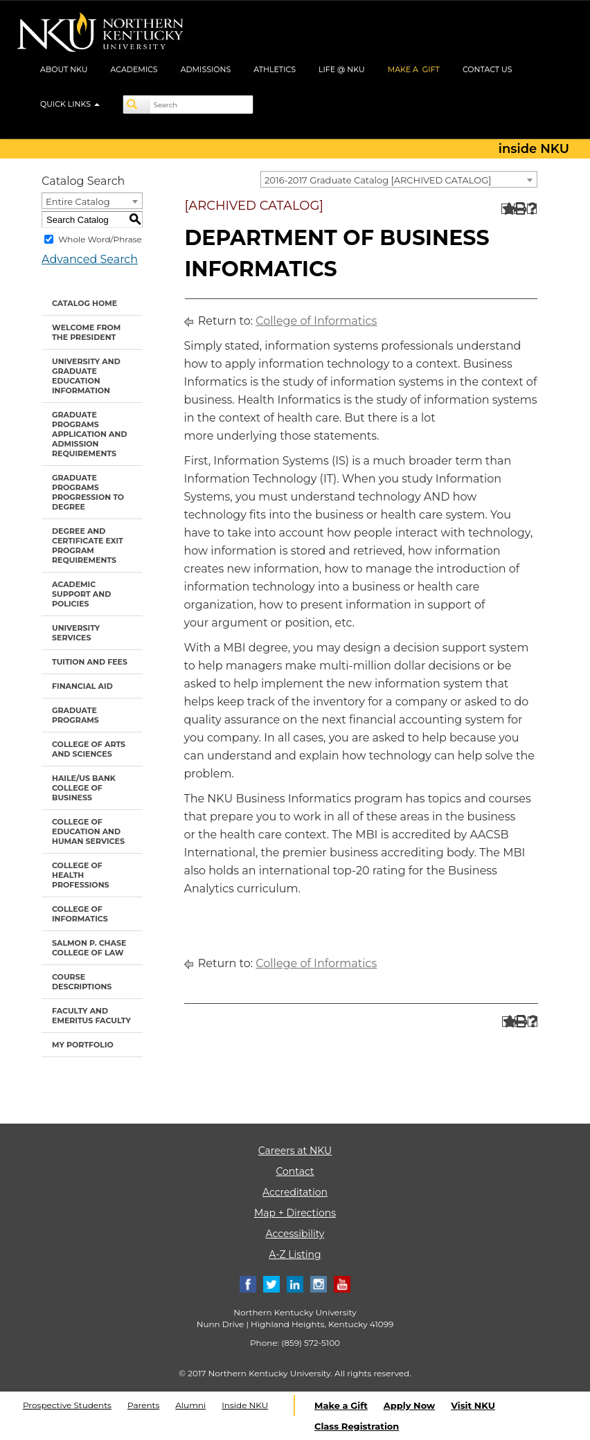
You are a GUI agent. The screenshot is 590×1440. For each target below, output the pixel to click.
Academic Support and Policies (81, 594)
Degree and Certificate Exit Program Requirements (87, 545)
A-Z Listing (295, 1254)
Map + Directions (295, 1213)
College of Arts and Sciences (88, 749)
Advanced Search (90, 259)
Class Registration (356, 1426)
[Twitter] (271, 1283)
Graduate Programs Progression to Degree (88, 492)
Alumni (190, 1405)
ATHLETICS (274, 69)
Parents (143, 1405)
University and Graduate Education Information (86, 376)
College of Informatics (80, 914)
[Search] (137, 105)
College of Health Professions (80, 875)
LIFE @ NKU (342, 69)
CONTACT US (487, 69)
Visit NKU (473, 1405)
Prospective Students (67, 1405)
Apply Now (409, 1405)
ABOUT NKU (64, 69)
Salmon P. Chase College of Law (89, 947)
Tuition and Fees (89, 662)
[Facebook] (248, 1283)
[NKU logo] (100, 34)
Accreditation (295, 1192)
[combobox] (398, 179)
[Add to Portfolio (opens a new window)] (506, 209)
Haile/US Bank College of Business (84, 787)
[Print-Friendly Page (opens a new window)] (519, 209)
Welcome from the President (86, 332)
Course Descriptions (81, 981)
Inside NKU (245, 1405)
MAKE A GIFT (414, 69)
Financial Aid (82, 686)
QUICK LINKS (70, 104)
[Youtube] (342, 1283)
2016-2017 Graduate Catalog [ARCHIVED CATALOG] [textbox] (378, 180)
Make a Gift (341, 1405)
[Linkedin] (295, 1283)
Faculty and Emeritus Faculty (91, 1015)
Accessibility (295, 1233)
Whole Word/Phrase (100, 239)
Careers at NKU (295, 1150)
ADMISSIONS (206, 69)
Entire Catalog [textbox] (78, 201)
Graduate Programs (75, 715)
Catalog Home (84, 303)
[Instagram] (318, 1283)
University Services (76, 632)
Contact (295, 1171)
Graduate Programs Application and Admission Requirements (89, 434)
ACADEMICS (134, 69)
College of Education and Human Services (88, 831)
